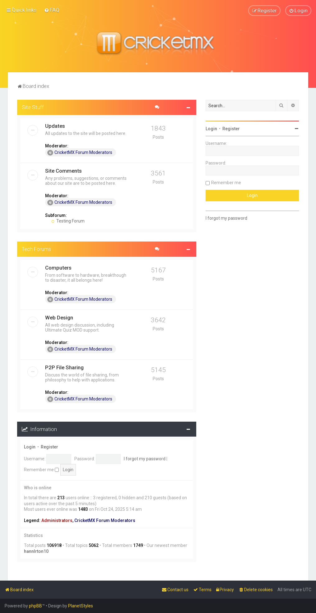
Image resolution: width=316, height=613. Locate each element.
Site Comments (63, 170)
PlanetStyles (80, 605)
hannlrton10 (36, 550)
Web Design (59, 317)
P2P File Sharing (64, 367)
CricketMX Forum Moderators (79, 152)
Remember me (41, 469)
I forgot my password (144, 458)
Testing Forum (68, 220)
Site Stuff (33, 107)
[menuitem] (52, 10)
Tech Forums (36, 249)
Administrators (56, 520)
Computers (58, 267)
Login (29, 446)
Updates (55, 125)
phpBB (35, 605)
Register (49, 446)
